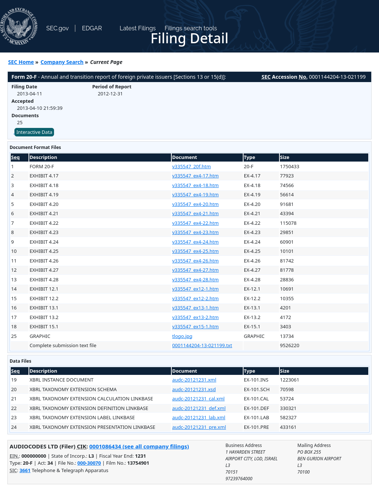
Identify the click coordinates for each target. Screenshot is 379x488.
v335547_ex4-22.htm (195, 223)
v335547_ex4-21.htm (195, 213)
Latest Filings (137, 28)
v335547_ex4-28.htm (195, 279)
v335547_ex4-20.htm (195, 204)
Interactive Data (34, 132)
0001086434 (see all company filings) (139, 446)
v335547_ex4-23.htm (195, 232)
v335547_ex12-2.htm (195, 298)
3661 (25, 470)
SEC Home (21, 61)
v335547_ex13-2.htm (195, 317)
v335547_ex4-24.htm (195, 241)
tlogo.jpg (182, 336)
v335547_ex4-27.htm (195, 270)
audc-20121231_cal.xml (198, 398)
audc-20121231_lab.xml (198, 417)
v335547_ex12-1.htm (195, 288)
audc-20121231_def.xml (198, 408)
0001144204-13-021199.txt (202, 345)
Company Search (62, 61)
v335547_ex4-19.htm (195, 194)
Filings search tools (191, 28)
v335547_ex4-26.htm (195, 260)
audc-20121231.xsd (194, 389)
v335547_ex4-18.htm (195, 185)
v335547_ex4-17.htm (195, 175)
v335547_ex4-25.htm (195, 251)
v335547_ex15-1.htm (195, 326)
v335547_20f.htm (191, 166)
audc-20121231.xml (194, 379)
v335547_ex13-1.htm (195, 307)
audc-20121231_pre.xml (199, 427)
